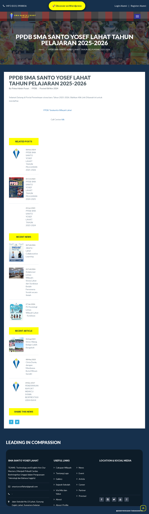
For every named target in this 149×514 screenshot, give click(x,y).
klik (63, 119)
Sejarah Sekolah (63, 484)
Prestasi (82, 496)
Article (82, 479)
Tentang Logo (62, 473)
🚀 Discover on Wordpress (66, 5)
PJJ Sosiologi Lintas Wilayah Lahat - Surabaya (32, 311)
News (81, 467)
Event (81, 473)
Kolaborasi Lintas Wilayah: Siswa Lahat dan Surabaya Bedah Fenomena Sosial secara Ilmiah (32, 283)
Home (41, 49)
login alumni (121, 6)
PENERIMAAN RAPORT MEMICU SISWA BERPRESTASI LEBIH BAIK (32, 392)
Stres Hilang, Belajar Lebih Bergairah (31, 344)
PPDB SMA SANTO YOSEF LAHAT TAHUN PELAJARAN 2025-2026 (31, 161)
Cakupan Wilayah (63, 467)
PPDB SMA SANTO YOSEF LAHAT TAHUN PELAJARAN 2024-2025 (31, 190)
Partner (82, 490)
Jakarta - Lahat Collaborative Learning (32, 252)
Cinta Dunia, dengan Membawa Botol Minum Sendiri (31, 368)
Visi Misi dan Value (61, 492)
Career (82, 484)
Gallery (59, 479)
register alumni (138, 6)
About (59, 499)
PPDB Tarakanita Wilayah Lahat (57, 110)
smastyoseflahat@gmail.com (25, 486)
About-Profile (62, 505)
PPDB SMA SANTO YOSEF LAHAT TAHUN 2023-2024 (31, 218)
